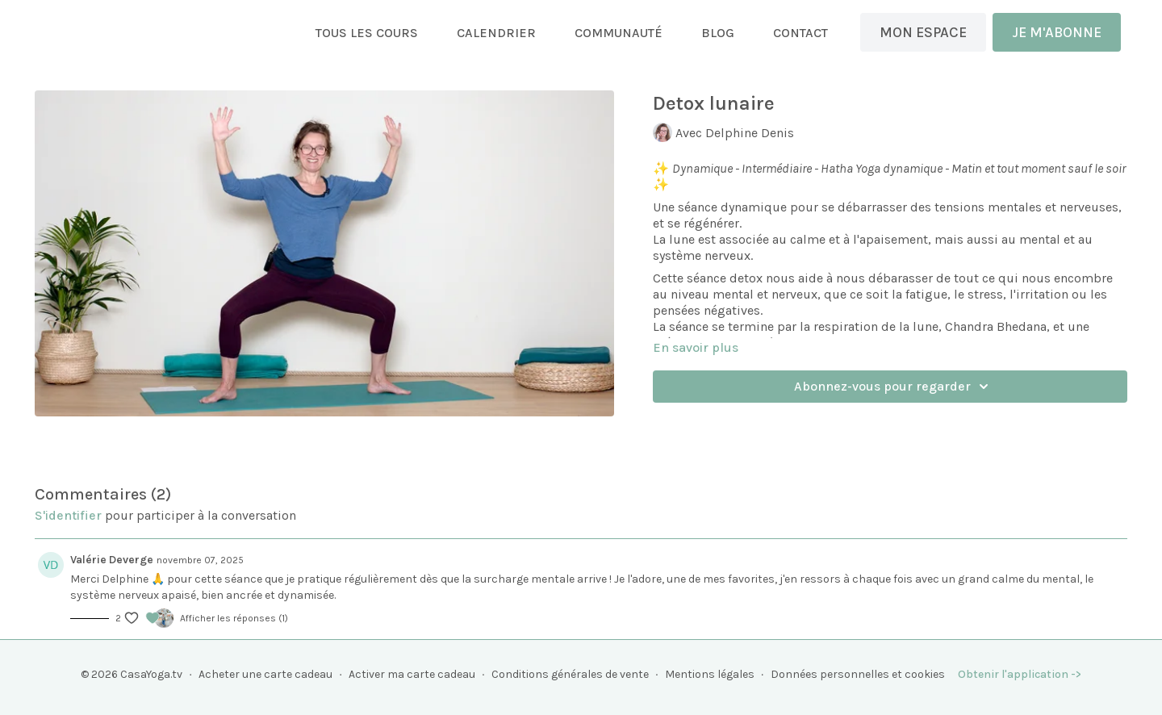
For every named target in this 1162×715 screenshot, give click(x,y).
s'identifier (68, 515)
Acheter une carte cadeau (265, 674)
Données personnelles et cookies (858, 674)
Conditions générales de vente (570, 674)
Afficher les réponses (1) (234, 618)
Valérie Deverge (111, 560)
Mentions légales (709, 674)
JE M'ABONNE (1056, 32)
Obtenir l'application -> (1019, 674)
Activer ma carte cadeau (412, 674)
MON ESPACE (923, 32)
